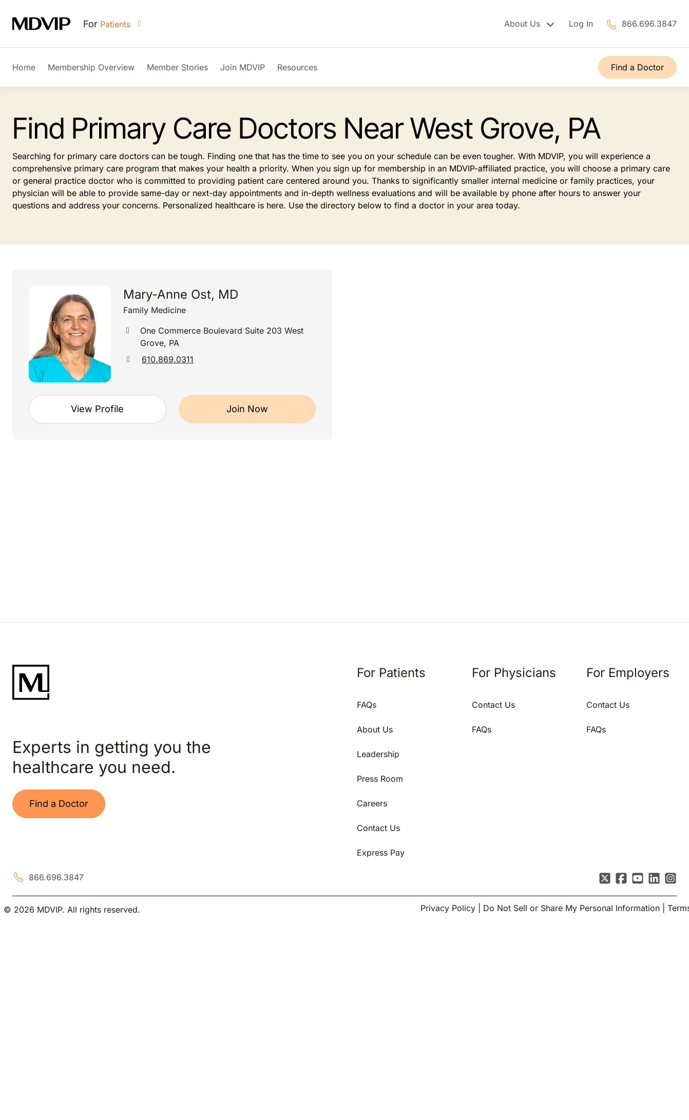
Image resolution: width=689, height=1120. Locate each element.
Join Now (247, 408)
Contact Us (378, 828)
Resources (297, 67)
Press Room (380, 779)
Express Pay (381, 852)
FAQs (366, 705)
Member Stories (177, 67)
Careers (372, 803)
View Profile (97, 408)
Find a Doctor (637, 67)
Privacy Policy (447, 908)
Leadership (378, 754)
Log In (581, 23)
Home (23, 67)
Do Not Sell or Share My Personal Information (571, 908)
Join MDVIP (242, 67)
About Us (375, 729)
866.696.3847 (649, 23)
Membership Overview (91, 67)
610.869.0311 (168, 359)
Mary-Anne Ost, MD (180, 294)
